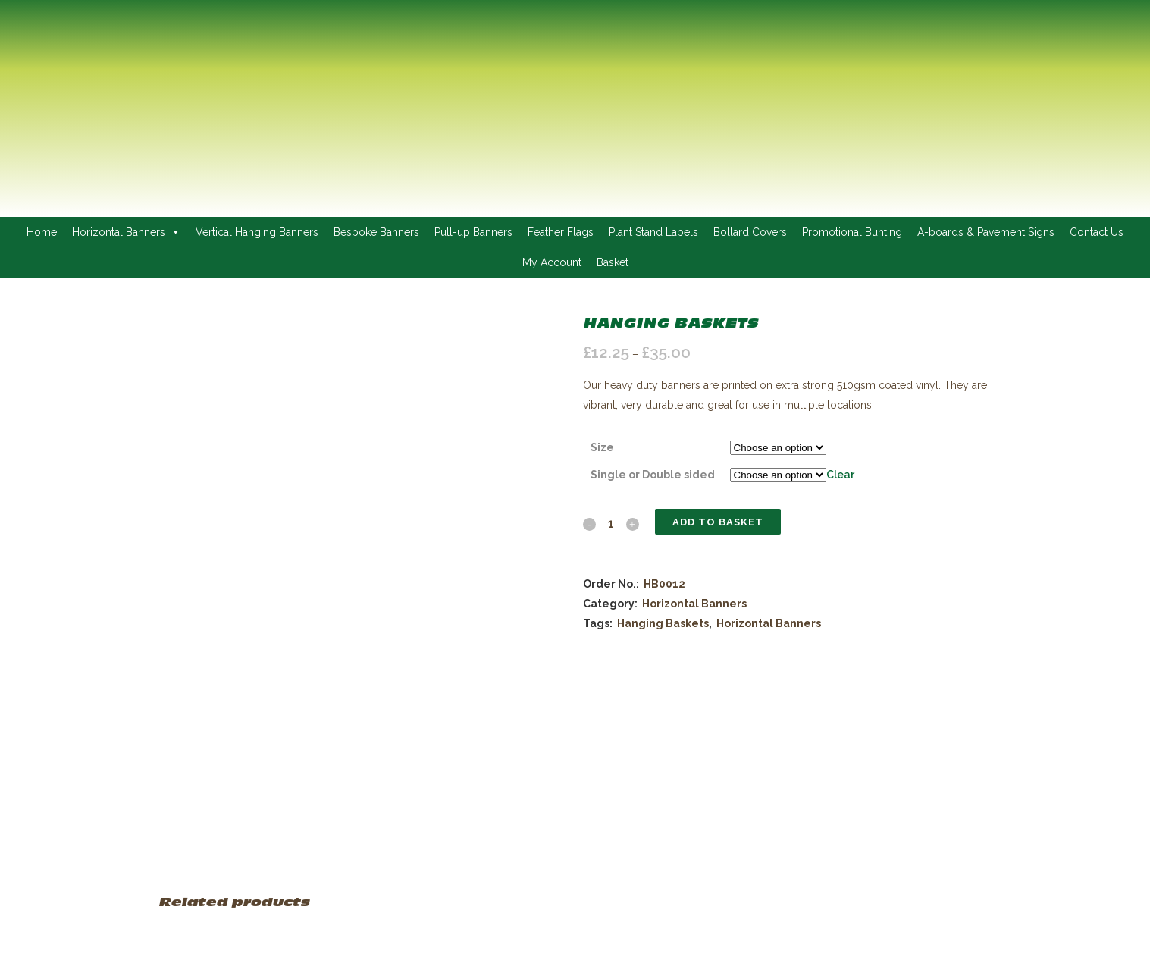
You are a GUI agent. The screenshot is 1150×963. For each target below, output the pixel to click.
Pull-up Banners (473, 232)
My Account (551, 262)
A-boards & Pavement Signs (985, 232)
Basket (612, 262)
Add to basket (717, 522)
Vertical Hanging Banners (257, 232)
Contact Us (1096, 232)
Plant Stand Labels (653, 232)
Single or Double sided (653, 475)
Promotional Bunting (852, 232)
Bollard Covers (750, 232)
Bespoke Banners (376, 232)
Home (42, 232)
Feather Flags (561, 232)
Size (602, 447)
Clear (840, 475)
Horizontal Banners (126, 232)
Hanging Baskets (663, 623)
